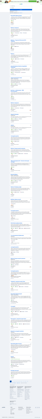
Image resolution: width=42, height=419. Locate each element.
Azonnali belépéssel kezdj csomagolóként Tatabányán (19, 67)
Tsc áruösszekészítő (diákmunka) (17, 235)
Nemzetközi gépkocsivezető (16, 343)
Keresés (21, 9)
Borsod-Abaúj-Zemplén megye (13, 398)
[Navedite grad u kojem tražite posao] (21, 8)
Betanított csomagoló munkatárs (17, 331)
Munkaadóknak (20, 409)
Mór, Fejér (11, 395)
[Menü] (1, 4)
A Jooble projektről (12, 408)
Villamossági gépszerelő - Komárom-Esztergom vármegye (20, 161)
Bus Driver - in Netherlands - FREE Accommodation (17, 91)
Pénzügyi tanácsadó (15, 370)
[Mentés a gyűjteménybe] (31, 15)
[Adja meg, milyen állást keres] (21, 6)
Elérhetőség (11, 409)
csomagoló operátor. (15, 247)
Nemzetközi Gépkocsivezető (16, 15)
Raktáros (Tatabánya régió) (16, 186)
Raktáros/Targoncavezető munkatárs (18, 258)
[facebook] (35, 407)
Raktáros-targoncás (15, 27)
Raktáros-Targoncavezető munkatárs (18, 148)
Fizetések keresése (28, 409)
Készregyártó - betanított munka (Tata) (18, 318)
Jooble (39, 417)
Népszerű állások (28, 408)
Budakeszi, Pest (11, 396)
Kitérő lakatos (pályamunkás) (16, 223)
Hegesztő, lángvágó (14, 114)
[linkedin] (39, 407)
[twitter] (37, 407)
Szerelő (12, 356)
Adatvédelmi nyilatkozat (11, 417)
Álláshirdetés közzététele (32, 1)
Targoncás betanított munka (16, 77)
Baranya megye (11, 397)
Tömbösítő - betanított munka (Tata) (18, 281)
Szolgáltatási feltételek (5, 417)
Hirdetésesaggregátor (21, 408)
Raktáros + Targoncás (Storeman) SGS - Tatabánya (18, 41)
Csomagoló (13, 306)
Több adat (21, 12)
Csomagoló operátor (15, 136)
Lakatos (12, 125)
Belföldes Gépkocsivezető (16, 199)
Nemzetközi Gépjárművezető (16, 293)
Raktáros (12, 53)
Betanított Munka (14, 174)
